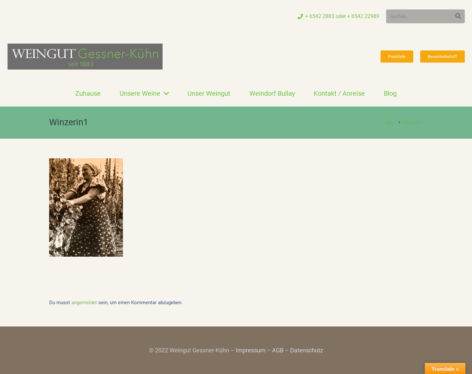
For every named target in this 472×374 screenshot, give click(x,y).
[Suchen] (425, 16)
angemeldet (84, 302)
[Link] (85, 56)
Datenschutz (306, 350)
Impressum (251, 350)
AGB (278, 350)
